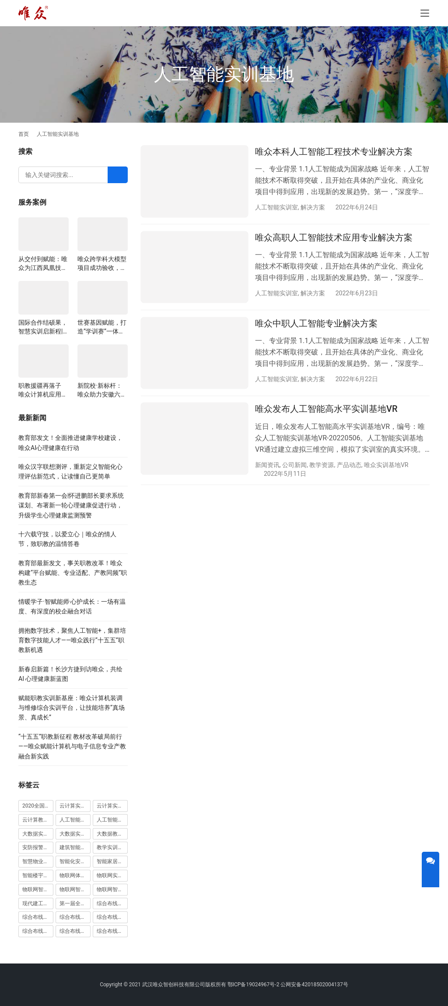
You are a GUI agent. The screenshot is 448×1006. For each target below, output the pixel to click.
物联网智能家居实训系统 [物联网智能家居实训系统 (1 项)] (112, 889)
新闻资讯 (267, 465)
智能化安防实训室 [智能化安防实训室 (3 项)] (75, 861)
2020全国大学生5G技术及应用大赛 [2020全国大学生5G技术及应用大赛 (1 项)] (37, 806)
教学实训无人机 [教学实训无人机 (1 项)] (112, 847)
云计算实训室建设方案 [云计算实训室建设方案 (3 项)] (75, 806)
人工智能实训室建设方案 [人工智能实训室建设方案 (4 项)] (75, 820)
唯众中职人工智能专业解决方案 (316, 324)
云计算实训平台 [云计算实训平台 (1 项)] (112, 806)
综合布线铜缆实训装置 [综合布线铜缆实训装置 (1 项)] (112, 931)
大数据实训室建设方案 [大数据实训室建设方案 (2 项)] (37, 834)
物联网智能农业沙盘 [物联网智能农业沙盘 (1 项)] (37, 889)
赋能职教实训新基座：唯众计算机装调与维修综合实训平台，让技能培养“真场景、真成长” (71, 707)
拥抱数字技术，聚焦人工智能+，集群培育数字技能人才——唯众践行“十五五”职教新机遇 (72, 640)
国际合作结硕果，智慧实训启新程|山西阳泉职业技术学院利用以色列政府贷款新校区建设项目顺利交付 (42, 327)
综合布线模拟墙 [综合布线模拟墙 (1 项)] (37, 931)
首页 (23, 134)
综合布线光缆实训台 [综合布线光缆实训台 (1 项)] (112, 903)
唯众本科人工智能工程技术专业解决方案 (334, 151)
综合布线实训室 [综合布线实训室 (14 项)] (75, 917)
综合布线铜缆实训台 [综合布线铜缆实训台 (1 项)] (75, 931)
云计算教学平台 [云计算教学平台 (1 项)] (37, 820)
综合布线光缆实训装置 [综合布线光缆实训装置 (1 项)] (37, 917)
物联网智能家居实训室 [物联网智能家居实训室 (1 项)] (75, 889)
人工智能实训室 (276, 207)
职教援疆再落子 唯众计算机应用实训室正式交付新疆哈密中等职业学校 (42, 390)
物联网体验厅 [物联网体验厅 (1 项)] (75, 875)
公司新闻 (294, 465)
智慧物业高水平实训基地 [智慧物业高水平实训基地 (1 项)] (37, 861)
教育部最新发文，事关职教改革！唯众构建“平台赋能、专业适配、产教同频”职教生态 (72, 573)
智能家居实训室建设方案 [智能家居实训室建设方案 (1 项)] (112, 861)
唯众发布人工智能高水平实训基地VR (326, 409)
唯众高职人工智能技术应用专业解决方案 (334, 238)
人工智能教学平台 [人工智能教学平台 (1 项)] (112, 820)
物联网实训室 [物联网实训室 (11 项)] (112, 875)
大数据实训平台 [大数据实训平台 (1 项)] (75, 834)
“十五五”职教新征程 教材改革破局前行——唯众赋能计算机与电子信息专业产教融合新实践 (72, 746)
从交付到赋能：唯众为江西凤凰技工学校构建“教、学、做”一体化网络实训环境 (42, 263)
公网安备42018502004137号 (314, 984)
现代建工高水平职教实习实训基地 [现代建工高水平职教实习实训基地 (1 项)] (37, 903)
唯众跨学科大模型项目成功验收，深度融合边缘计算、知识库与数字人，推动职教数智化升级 (101, 263)
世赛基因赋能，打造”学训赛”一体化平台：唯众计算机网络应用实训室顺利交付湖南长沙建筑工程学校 (101, 327)
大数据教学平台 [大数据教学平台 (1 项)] (112, 834)
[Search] (118, 174)
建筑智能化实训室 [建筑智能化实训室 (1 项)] (75, 847)
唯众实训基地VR (386, 465)
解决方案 (313, 207)
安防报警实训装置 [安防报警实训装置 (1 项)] (37, 847)
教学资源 (321, 465)
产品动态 (349, 465)
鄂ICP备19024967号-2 (254, 984)
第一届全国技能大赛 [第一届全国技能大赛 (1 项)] (75, 903)
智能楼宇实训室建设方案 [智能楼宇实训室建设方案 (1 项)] (37, 875)
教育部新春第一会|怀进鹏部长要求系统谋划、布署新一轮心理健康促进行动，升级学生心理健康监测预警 (71, 505)
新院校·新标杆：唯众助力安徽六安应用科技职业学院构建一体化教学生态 (101, 390)
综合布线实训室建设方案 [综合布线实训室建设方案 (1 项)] (112, 917)
